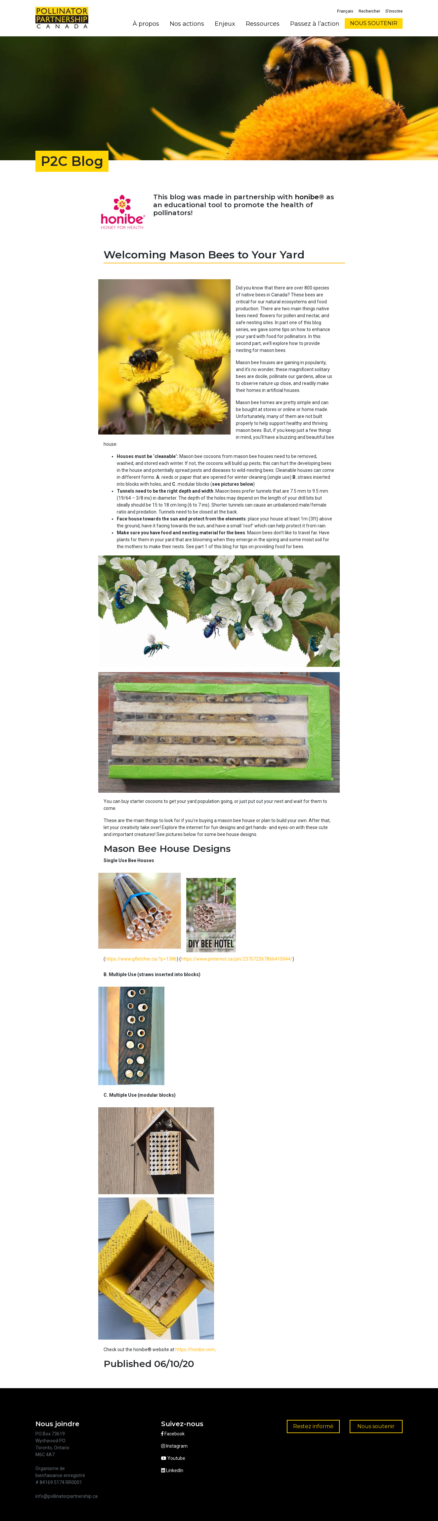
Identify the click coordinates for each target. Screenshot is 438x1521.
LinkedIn (172, 1470)
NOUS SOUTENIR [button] (373, 23)
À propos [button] (146, 23)
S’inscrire (394, 11)
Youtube (173, 1458)
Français (345, 11)
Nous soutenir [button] (376, 1426)
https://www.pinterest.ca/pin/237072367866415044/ (236, 959)
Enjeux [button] (225, 23)
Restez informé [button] (313, 1426)
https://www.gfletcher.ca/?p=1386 (141, 959)
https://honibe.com (195, 1349)
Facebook (173, 1433)
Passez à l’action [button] (314, 23)
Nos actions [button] (187, 23)
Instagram (174, 1446)
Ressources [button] (263, 23)
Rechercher (369, 11)
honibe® (309, 197)
